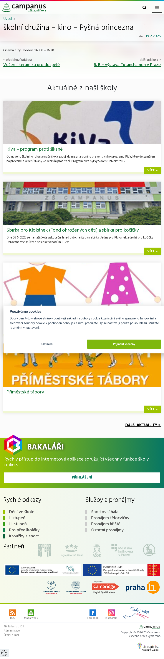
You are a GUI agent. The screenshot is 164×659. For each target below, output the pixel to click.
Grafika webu (148, 648)
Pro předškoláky (24, 530)
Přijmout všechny (124, 344)
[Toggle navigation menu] (157, 8)
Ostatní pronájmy (107, 530)
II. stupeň (18, 524)
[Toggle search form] (144, 7)
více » (152, 170)
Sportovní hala (104, 512)
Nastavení (46, 344)
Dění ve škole (21, 512)
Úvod (7, 19)
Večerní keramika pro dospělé (31, 64)
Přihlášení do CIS (14, 627)
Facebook (92, 614)
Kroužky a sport (24, 536)
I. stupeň (17, 518)
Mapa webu (31, 614)
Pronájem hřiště (106, 524)
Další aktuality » (143, 425)
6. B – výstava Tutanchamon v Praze (127, 64)
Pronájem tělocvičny (110, 518)
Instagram (111, 614)
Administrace (12, 631)
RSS (12, 614)
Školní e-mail (12, 635)
